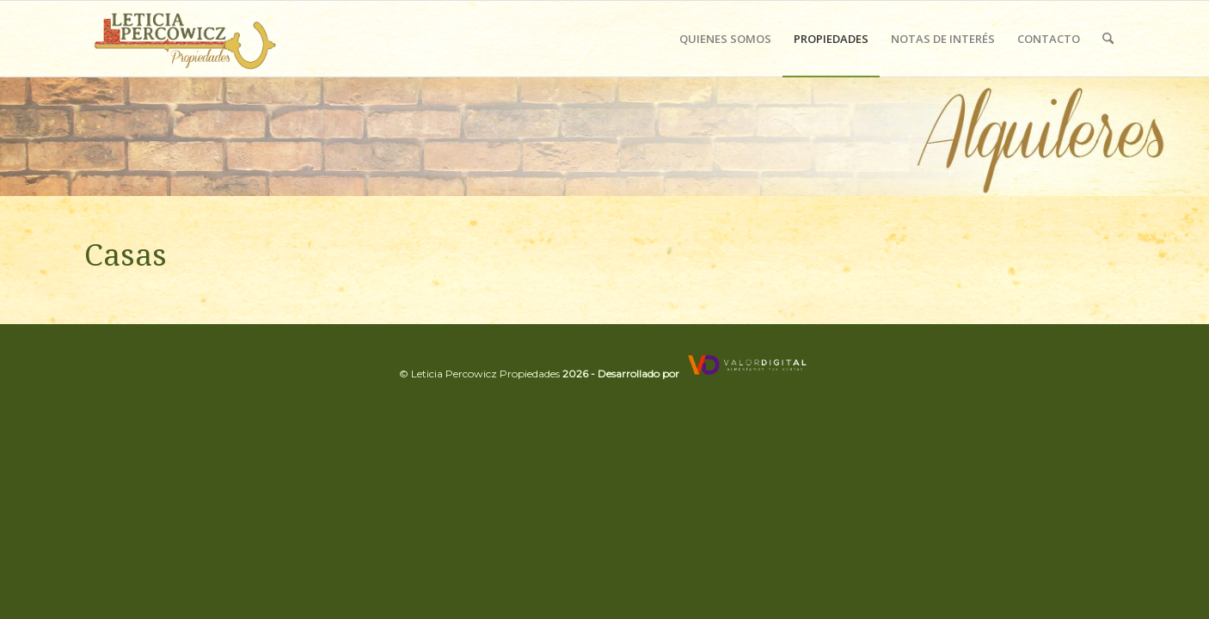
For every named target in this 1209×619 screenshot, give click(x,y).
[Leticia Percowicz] (182, 39)
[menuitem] (725, 39)
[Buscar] (1108, 39)
